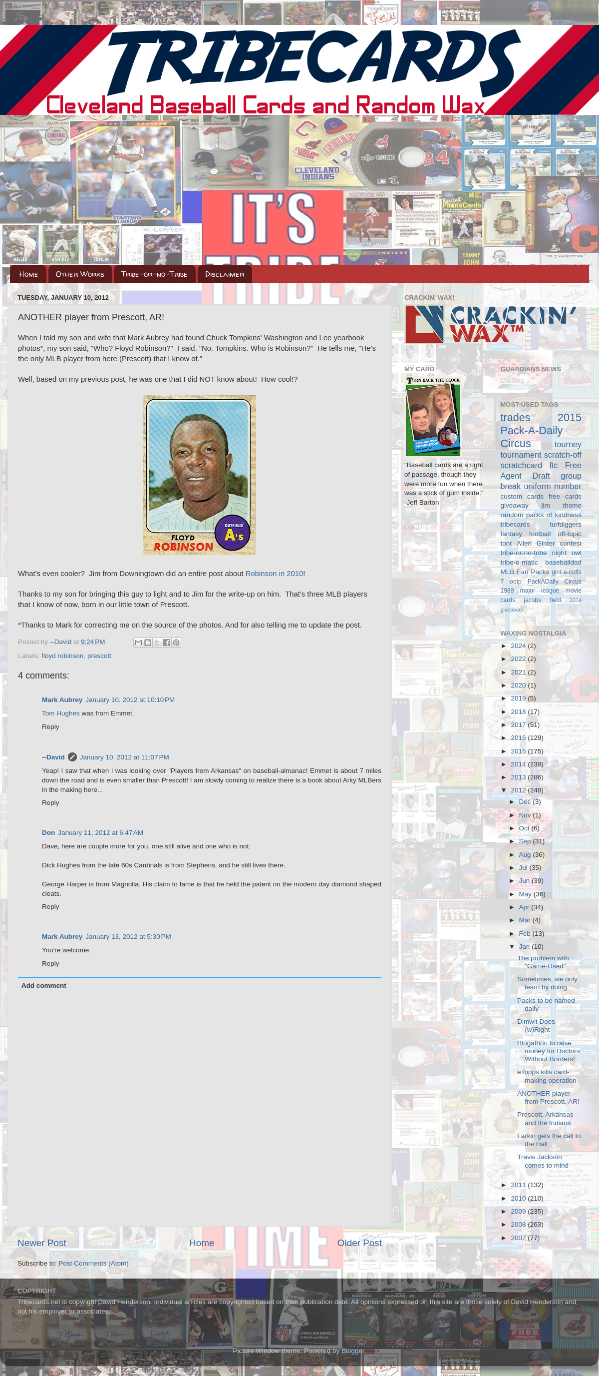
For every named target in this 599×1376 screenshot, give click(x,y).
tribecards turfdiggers (541, 524)
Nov (526, 815)
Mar (526, 920)
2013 (519, 777)
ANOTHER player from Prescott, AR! (548, 1097)
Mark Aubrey (62, 699)
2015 (519, 751)
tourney (568, 444)
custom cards (522, 496)
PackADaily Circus (555, 581)
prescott (99, 656)
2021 (519, 672)
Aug (526, 854)
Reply (50, 726)
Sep (526, 841)
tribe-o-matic (519, 562)
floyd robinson (62, 656)
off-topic (570, 534)
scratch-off (563, 454)
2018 (519, 711)
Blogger (352, 1351)
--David (61, 642)
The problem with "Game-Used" (543, 962)
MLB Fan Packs (525, 572)
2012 (519, 790)
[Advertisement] (299, 190)
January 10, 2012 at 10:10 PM (130, 699)
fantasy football (526, 534)
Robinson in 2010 (274, 574)
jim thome (562, 505)
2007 (519, 1238)
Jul (524, 867)
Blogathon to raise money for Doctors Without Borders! (548, 1051)
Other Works (80, 274)
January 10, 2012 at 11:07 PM (124, 757)
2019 (519, 698)
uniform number (553, 486)
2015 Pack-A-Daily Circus (541, 430)
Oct (525, 828)
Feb (526, 933)
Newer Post (41, 1243)
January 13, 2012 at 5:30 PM (128, 936)
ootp (516, 581)
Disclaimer (224, 274)
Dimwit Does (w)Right (536, 1025)
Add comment (43, 985)
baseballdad (563, 562)
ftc (553, 465)
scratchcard (522, 465)
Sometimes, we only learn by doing (547, 983)
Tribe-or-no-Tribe (154, 274)
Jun (525, 880)
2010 (519, 1198)
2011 (519, 1185)
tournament (521, 454)
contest (571, 543)
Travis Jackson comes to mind (543, 1161)
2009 (519, 1211)
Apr (525, 907)
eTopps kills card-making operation (547, 1076)
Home (28, 274)
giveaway (515, 505)
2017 (519, 724)
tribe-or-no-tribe (524, 553)
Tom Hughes (61, 713)
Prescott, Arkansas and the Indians (545, 1118)
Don (48, 832)
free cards (565, 496)
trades (516, 417)
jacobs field (542, 600)
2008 (519, 1224)
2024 (519, 646)
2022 (519, 659)
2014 (519, 764)
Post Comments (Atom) (94, 1263)
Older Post (359, 1243)
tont (506, 543)
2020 (519, 685)
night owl (567, 553)
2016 (519, 737)
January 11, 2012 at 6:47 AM (100, 832)
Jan (525, 946)
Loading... (419, 527)
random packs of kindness (541, 515)
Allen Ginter (536, 543)
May (526, 894)
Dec (526, 801)
